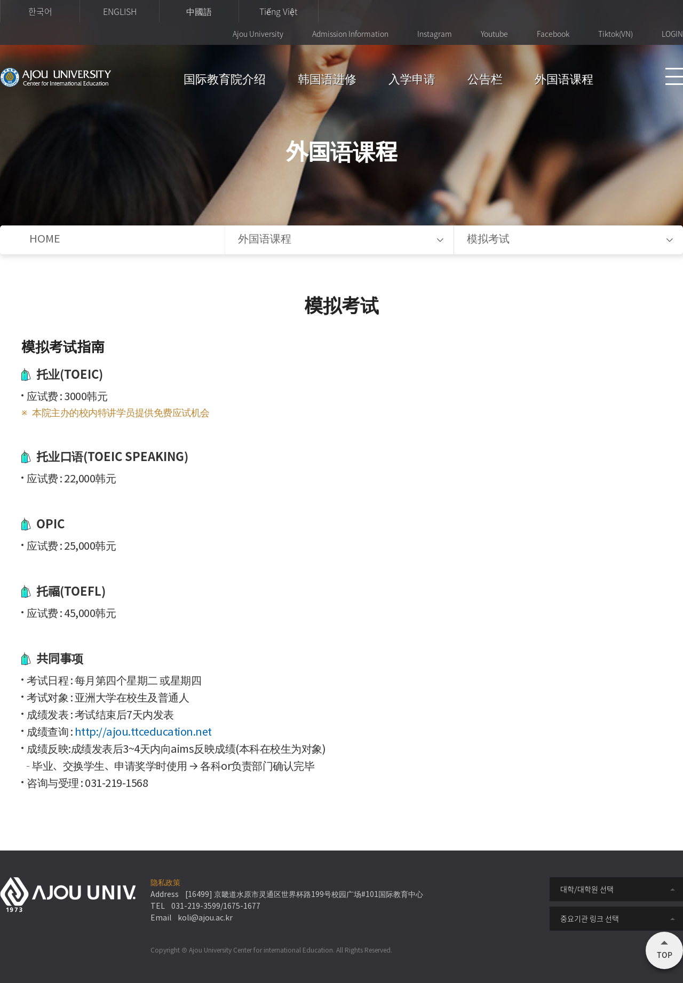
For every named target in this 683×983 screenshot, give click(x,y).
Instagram (434, 33)
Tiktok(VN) (615, 33)
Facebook (553, 33)
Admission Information (350, 33)
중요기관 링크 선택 (589, 918)
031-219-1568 (116, 784)
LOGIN (672, 33)
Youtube (494, 33)
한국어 (40, 11)
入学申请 (411, 81)
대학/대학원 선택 (587, 889)
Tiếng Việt (278, 11)
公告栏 (485, 81)
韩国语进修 (327, 81)
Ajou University (258, 33)
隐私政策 (165, 883)
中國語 (199, 11)
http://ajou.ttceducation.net (143, 733)
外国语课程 (564, 81)
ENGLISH (120, 11)
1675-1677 (241, 906)
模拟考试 (488, 239)
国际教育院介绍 (225, 81)
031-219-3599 (195, 906)
